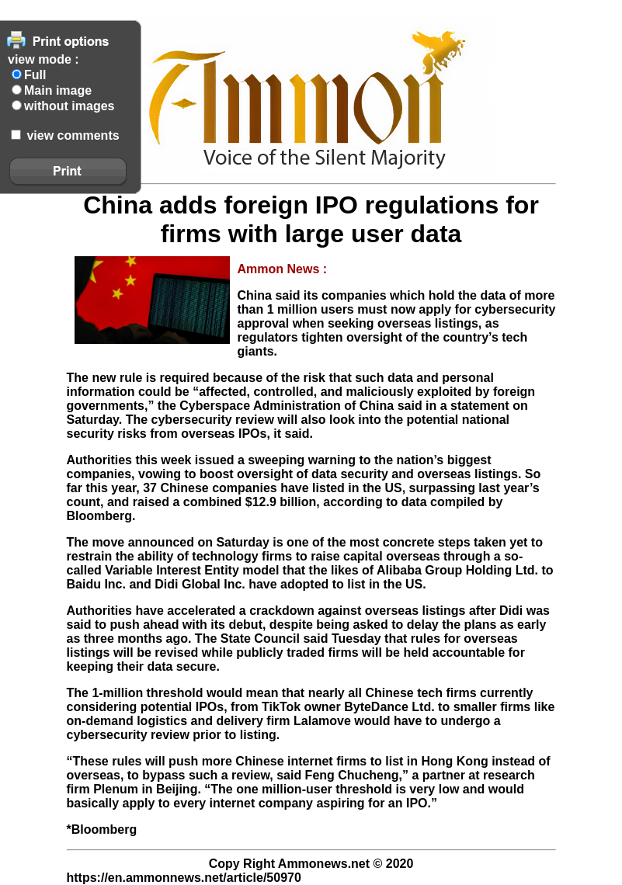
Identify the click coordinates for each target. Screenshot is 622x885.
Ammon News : (283, 269)
